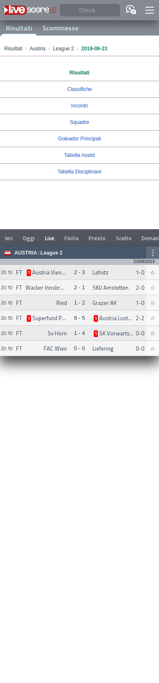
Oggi (29, 238)
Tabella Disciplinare (79, 172)
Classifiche (79, 89)
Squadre (79, 122)
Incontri (79, 106)
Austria (25, 253)
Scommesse (60, 28)
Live (49, 238)
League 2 (51, 253)
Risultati (19, 28)
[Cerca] (90, 10)
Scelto (123, 238)
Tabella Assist (79, 155)
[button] (149, 10)
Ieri (9, 238)
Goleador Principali (79, 139)
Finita (71, 238)
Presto (97, 238)
